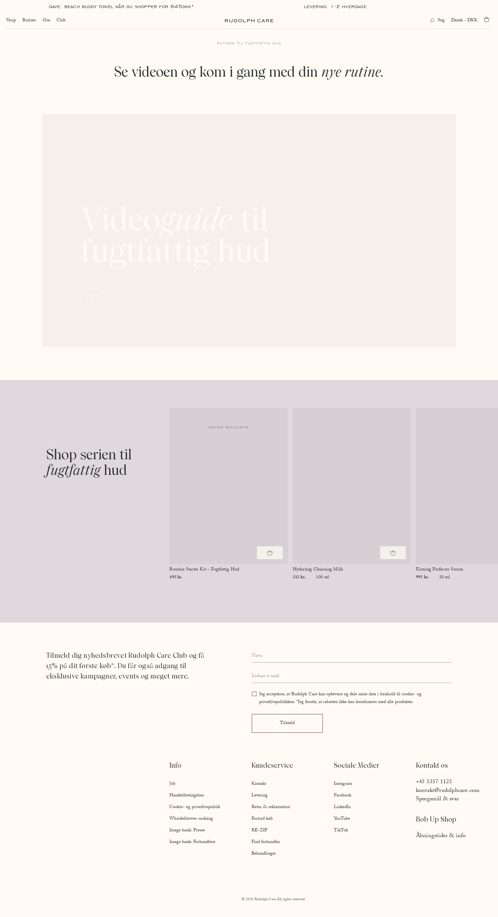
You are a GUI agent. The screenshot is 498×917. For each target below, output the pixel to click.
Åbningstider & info (441, 836)
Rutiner (28, 21)
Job (172, 784)
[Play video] (94, 301)
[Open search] (438, 21)
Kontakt (258, 784)
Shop (10, 21)
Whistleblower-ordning (191, 819)
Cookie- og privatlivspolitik (194, 807)
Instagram (343, 784)
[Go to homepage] (249, 20)
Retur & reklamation (270, 807)
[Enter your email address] (352, 676)
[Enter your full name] (352, 656)
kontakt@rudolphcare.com (448, 791)
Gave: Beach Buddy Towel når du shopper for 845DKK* (121, 6)
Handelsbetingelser (186, 796)
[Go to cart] (489, 19)
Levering (259, 796)
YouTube (342, 819)
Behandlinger (263, 854)
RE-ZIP (259, 831)
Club (60, 21)
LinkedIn (342, 807)
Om (45, 21)
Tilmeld (287, 723)
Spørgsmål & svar (437, 799)
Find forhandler (265, 842)
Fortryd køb (262, 819)
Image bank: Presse (187, 831)
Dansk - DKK (465, 21)
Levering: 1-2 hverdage (335, 6)
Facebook (342, 796)
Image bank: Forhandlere (192, 842)
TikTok (341, 831)
